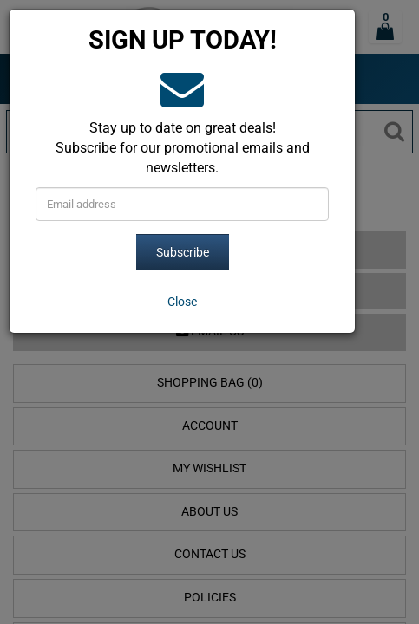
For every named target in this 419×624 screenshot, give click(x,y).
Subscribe (182, 252)
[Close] (182, 301)
